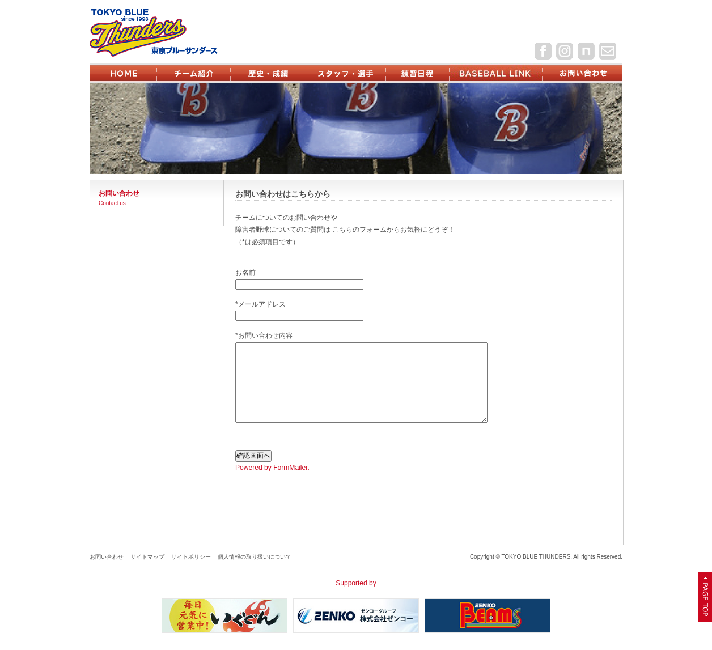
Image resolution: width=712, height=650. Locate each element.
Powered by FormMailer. (272, 467)
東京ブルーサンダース (173, 33)
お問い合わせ (107, 557)
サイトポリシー (191, 557)
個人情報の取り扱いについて (254, 557)
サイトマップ (147, 557)
